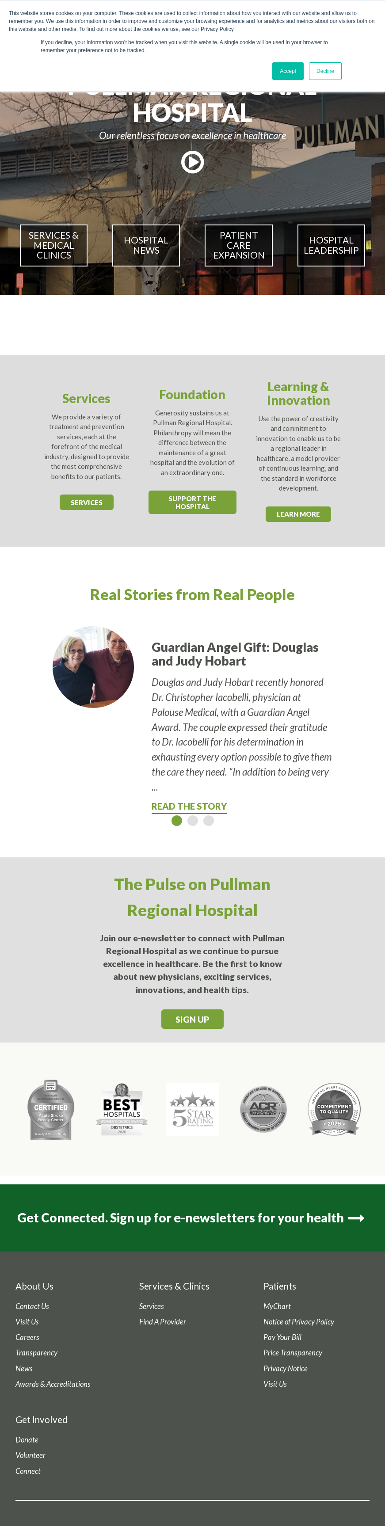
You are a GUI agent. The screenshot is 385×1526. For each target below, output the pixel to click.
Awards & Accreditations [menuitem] (53, 1384)
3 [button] (208, 820)
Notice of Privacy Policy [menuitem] (298, 1321)
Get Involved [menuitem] (41, 1419)
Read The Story (189, 806)
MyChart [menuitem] (277, 1306)
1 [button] (176, 820)
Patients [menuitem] (279, 1286)
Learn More (298, 514)
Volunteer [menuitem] (30, 1455)
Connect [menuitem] (28, 1471)
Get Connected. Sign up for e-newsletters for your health (192, 1217)
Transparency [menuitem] (36, 1352)
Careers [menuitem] (27, 1337)
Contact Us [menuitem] (32, 1306)
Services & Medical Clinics (54, 245)
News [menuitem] (24, 1368)
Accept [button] (288, 71)
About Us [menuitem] (34, 1286)
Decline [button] (325, 71)
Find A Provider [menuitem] (162, 1321)
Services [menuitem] (151, 1306)
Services (87, 502)
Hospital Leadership (331, 245)
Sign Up (192, 1019)
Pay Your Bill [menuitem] (282, 1337)
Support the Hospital (192, 502)
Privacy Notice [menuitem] (285, 1368)
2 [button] (192, 820)
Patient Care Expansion (239, 245)
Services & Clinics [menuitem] (174, 1286)
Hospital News (146, 245)
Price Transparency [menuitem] (292, 1352)
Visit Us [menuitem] (27, 1321)
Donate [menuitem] (26, 1439)
